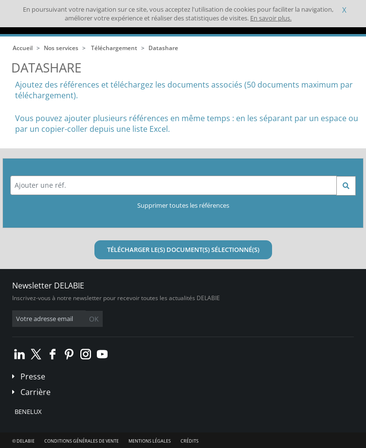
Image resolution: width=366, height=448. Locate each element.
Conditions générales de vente (81, 441)
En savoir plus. (271, 18)
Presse (32, 376)
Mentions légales (149, 441)
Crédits (190, 441)
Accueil (23, 48)
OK (94, 318)
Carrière (35, 392)
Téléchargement (114, 48)
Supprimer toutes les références (183, 205)
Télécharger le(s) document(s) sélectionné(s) (183, 249)
